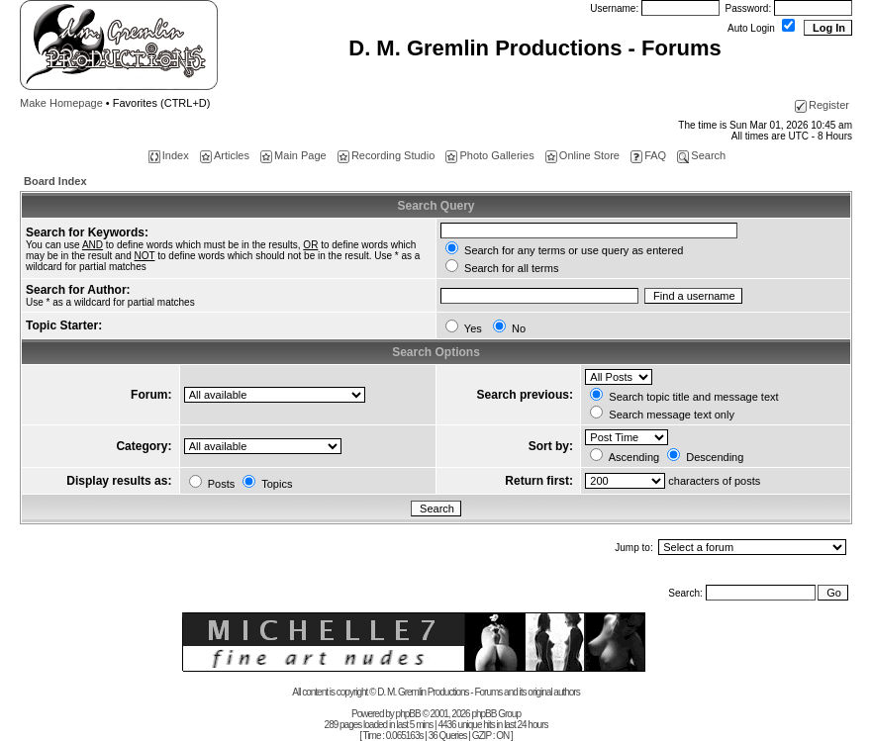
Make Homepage (61, 103)
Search (701, 155)
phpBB (408, 713)
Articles (224, 155)
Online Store (582, 155)
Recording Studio (386, 155)
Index (168, 155)
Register (822, 105)
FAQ (648, 155)
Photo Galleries (489, 155)
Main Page (293, 155)
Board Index (55, 181)
